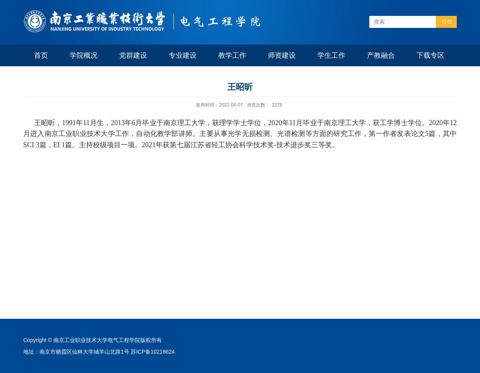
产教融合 (381, 55)
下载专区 (430, 55)
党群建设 (133, 55)
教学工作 (232, 55)
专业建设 (183, 55)
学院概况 (84, 55)
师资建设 (282, 55)
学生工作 (331, 55)
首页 (41, 55)
